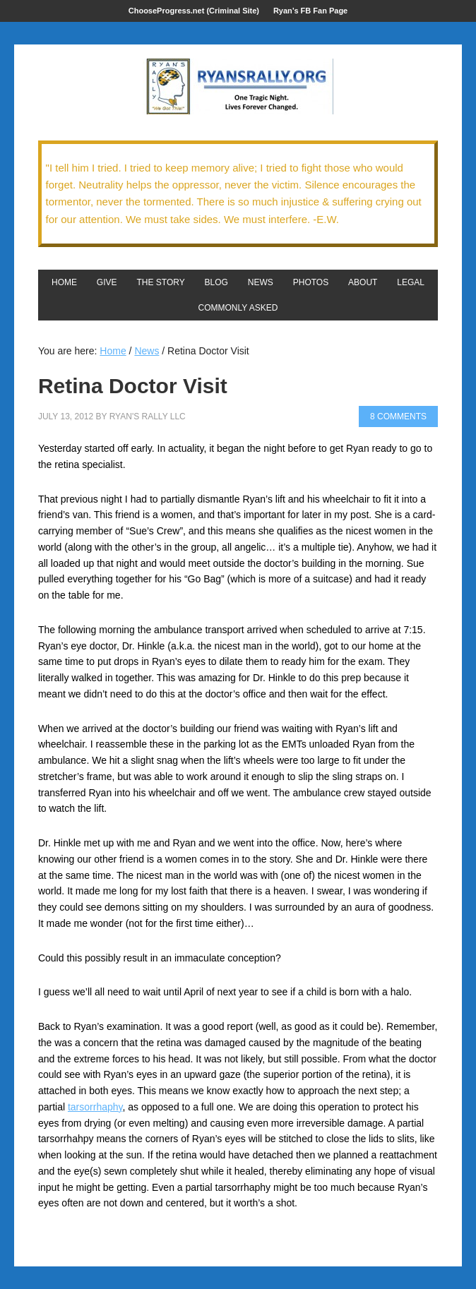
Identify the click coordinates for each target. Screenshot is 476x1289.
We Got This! (238, 87)
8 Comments (398, 416)
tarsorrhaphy (95, 1107)
